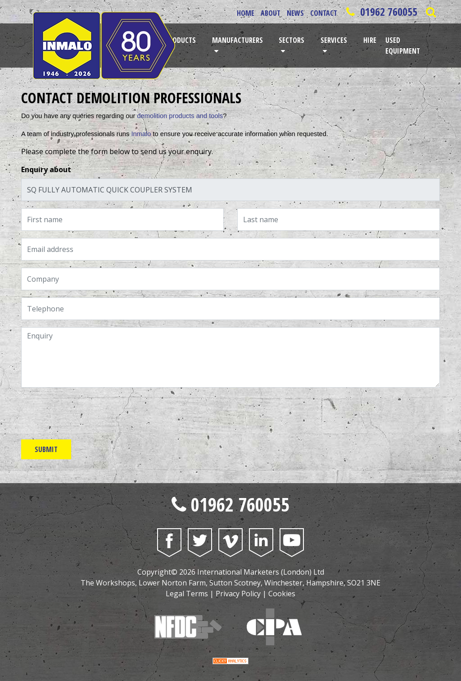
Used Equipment (402, 45)
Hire (369, 40)
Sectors (291, 40)
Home (245, 13)
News (295, 13)
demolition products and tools (180, 115)
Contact (323, 13)
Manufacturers (237, 40)
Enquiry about (46, 169)
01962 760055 (380, 11)
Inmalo (141, 133)
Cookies (281, 594)
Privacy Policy (238, 594)
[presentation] (89, 412)
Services (334, 40)
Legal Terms (187, 594)
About (270, 13)
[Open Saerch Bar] (431, 12)
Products (180, 40)
